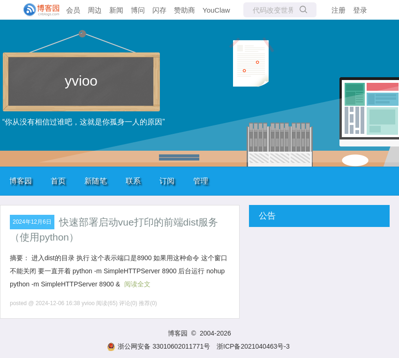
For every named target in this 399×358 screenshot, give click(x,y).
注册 (338, 10)
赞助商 (184, 10)
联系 (133, 181)
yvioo (81, 80)
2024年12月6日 (32, 222)
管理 (200, 181)
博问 (138, 10)
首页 (58, 181)
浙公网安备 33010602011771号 (158, 346)
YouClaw (216, 10)
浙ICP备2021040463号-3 (253, 346)
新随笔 (95, 181)
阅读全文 (137, 284)
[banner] (37, 9)
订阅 (166, 181)
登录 (360, 10)
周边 (95, 10)
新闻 (116, 10)
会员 (73, 10)
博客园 (20, 181)
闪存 (159, 10)
